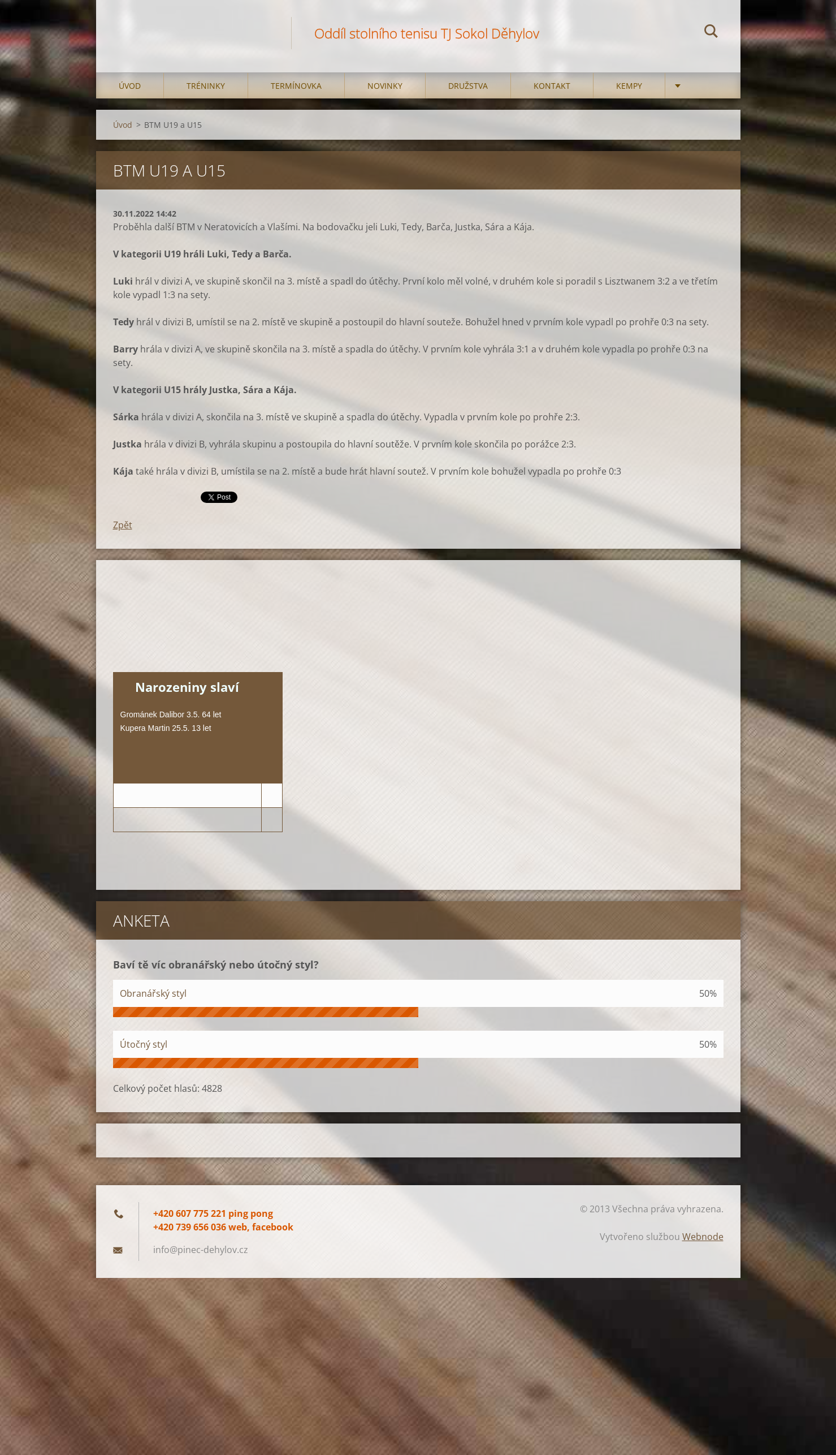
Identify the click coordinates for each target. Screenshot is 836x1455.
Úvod (130, 85)
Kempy (629, 85)
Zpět (122, 525)
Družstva (468, 85)
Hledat (711, 33)
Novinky (384, 85)
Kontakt (552, 85)
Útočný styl (143, 1044)
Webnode (703, 1236)
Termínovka (296, 85)
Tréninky (206, 85)
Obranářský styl (153, 993)
